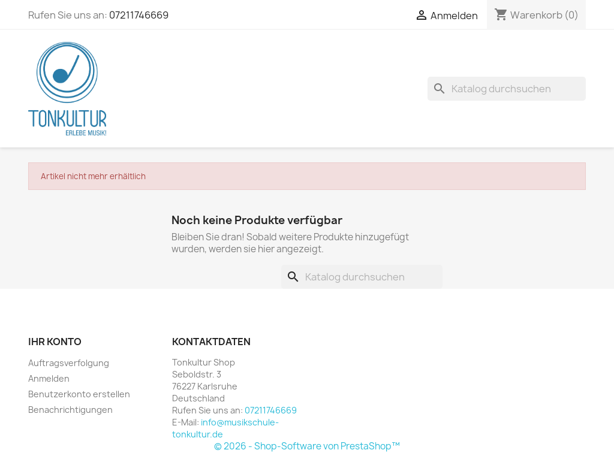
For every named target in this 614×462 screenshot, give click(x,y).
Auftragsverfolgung (68, 363)
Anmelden (49, 378)
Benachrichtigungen (70, 409)
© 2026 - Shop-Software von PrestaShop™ (307, 446)
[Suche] (507, 89)
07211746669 (138, 15)
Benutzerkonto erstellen (79, 394)
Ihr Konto (55, 341)
